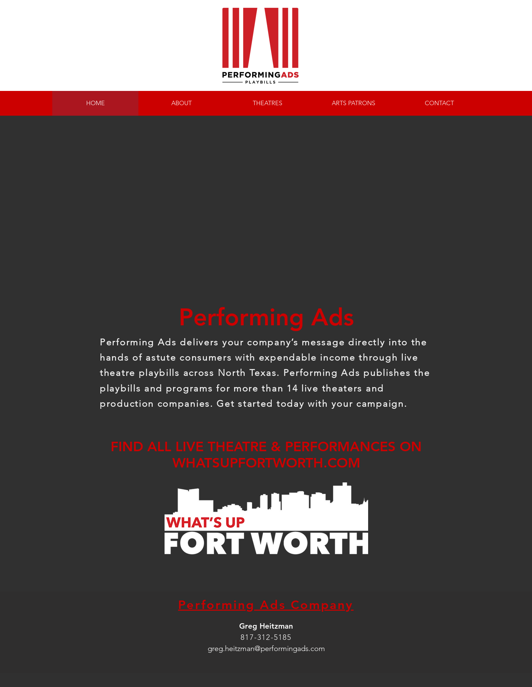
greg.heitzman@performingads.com (266, 648)
